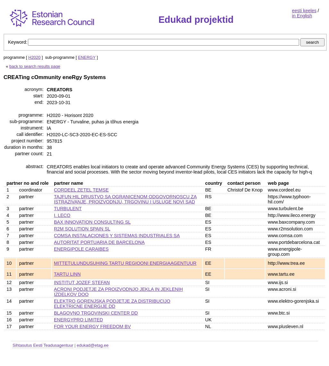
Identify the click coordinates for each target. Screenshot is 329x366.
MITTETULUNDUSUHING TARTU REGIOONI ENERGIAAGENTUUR (125, 263)
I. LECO (62, 215)
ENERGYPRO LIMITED (78, 319)
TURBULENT (68, 208)
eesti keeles (304, 10)
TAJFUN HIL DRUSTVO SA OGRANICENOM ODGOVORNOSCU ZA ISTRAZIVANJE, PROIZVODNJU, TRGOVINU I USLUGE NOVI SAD (125, 199)
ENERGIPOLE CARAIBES (81, 249)
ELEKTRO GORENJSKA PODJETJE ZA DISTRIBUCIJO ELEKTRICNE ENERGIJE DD (112, 304)
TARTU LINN (67, 274)
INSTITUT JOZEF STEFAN (82, 282)
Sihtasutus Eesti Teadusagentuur (43, 345)
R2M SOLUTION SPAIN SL (82, 228)
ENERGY (86, 57)
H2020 (34, 57)
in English (302, 15)
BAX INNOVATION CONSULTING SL (92, 222)
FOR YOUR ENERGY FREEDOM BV (92, 326)
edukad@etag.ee (93, 345)
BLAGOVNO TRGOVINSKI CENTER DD (96, 313)
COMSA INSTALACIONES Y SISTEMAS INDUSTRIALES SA (117, 235)
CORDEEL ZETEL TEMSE (81, 189)
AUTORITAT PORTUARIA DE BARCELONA (99, 242)
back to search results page (34, 66)
